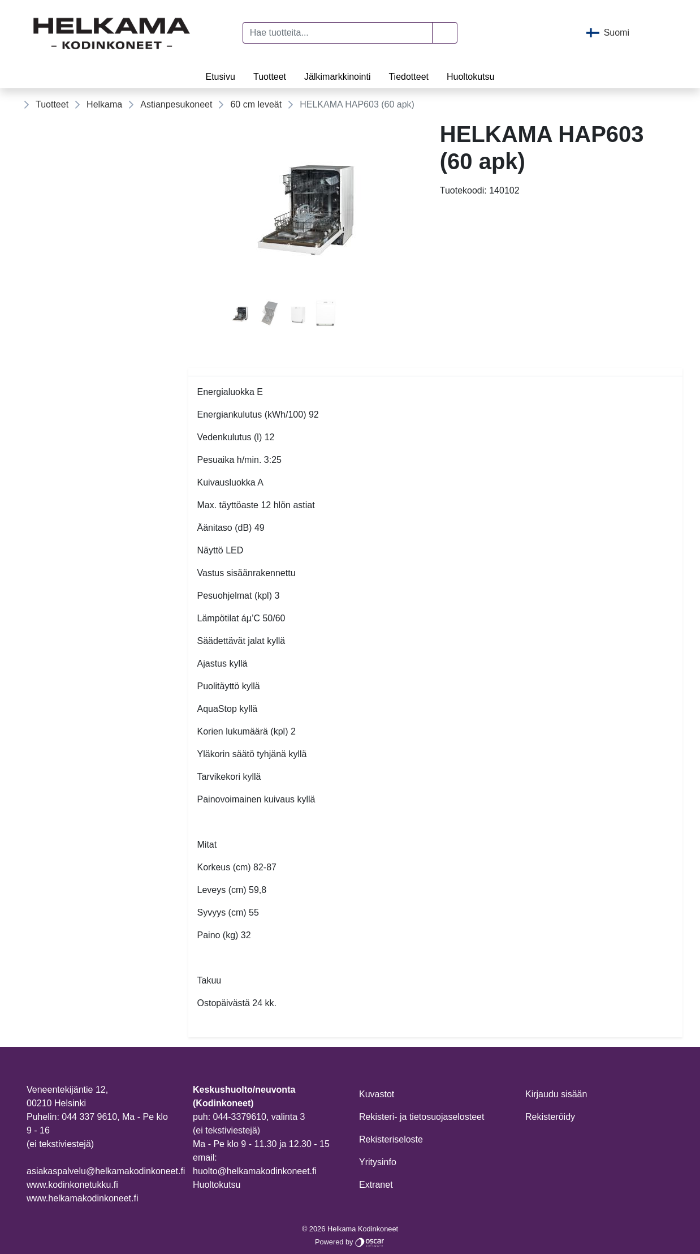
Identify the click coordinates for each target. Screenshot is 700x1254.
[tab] (241, 315)
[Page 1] (241, 315)
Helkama (104, 104)
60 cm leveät (256, 104)
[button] (444, 33)
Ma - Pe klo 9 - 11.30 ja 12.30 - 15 (261, 1144)
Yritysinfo (377, 1162)
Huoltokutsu (471, 76)
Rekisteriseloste (391, 1139)
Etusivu (220, 76)
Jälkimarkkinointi (337, 76)
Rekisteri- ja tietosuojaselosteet (421, 1117)
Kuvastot (376, 1094)
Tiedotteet (408, 76)
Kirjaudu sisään (556, 1094)
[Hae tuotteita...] (338, 33)
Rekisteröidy (550, 1117)
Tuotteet (269, 76)
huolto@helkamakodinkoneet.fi (255, 1171)
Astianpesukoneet (176, 104)
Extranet (376, 1184)
